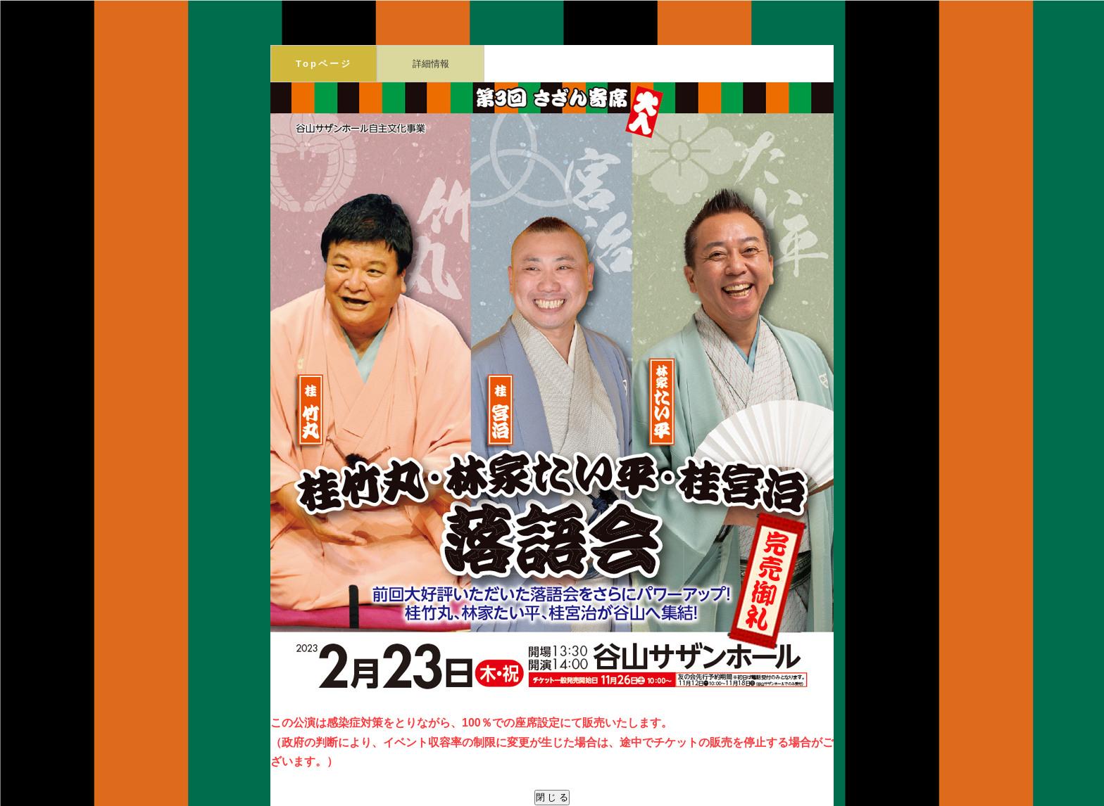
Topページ (324, 63)
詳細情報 (431, 63)
